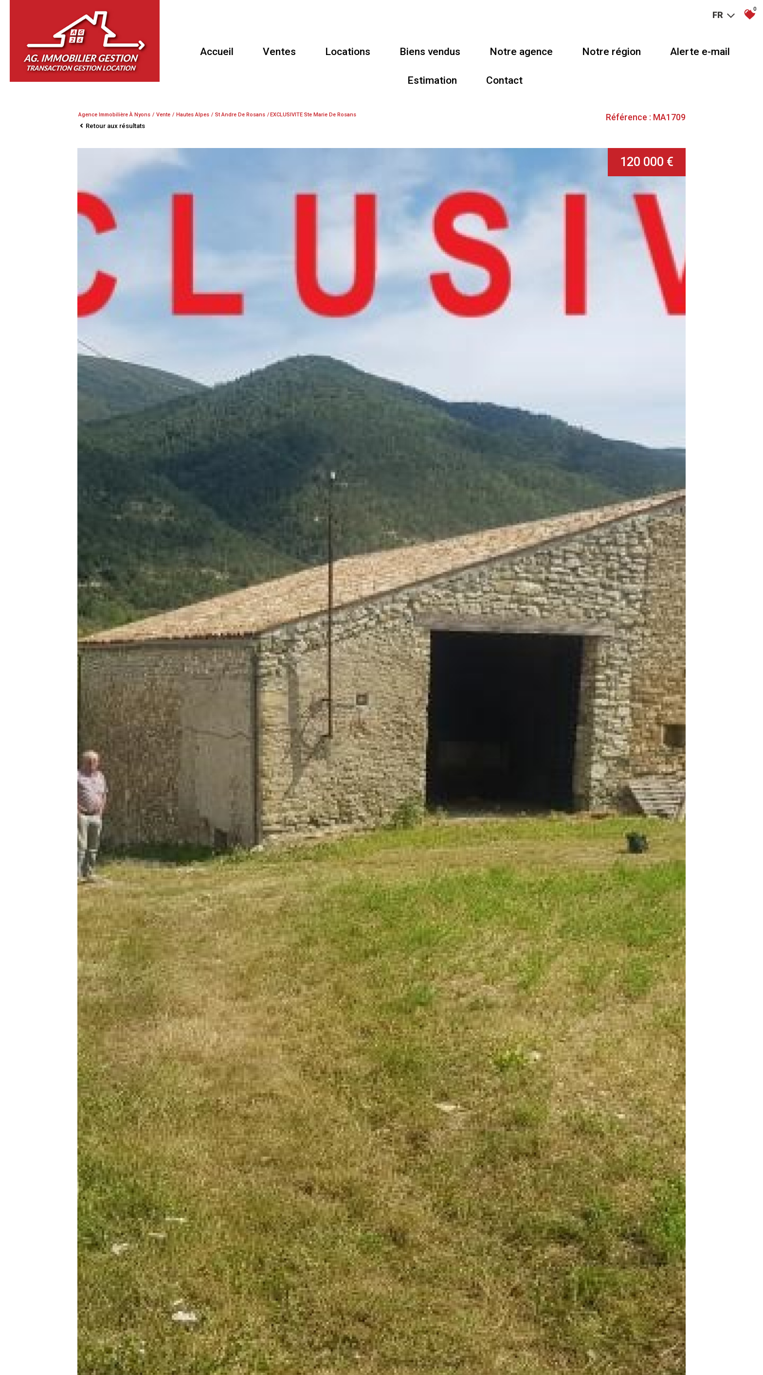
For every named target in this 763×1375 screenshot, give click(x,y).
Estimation (432, 80)
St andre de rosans (240, 114)
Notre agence (521, 51)
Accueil (217, 51)
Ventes (279, 51)
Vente (163, 114)
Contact (504, 80)
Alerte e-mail (700, 51)
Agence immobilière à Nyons (114, 114)
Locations (347, 51)
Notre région (611, 51)
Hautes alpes (192, 114)
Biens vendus (430, 51)
